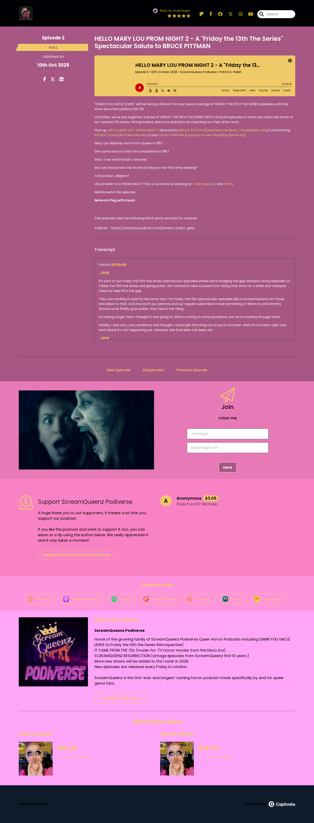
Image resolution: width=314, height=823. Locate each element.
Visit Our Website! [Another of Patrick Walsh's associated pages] (75, 757)
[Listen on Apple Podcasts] (82, 599)
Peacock (208, 184)
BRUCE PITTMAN (192, 130)
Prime (228, 184)
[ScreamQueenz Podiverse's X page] (228, 14)
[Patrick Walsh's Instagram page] (69, 748)
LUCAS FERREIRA (171, 135)
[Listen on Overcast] (199, 599)
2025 (105, 273)
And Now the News (222, 130)
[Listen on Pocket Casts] (160, 599)
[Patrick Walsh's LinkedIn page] (74, 748)
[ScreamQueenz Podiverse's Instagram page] (238, 14)
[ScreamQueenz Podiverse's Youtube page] (248, 14)
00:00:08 (118, 264)
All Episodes (153, 369)
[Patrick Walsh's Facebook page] (59, 748)
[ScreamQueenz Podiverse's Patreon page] (201, 14)
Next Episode (118, 369)
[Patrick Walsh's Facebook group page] (64, 748)
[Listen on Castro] (233, 599)
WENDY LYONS (105, 135)
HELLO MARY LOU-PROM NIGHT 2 (133, 130)
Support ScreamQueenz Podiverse (76, 554)
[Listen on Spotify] (122, 599)
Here (227, 467)
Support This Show (121, 698)
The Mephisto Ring (253, 130)
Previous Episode (191, 369)
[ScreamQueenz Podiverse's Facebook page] (208, 14)
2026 (105, 338)
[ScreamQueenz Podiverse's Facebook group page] (218, 14)
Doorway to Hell (198, 135)
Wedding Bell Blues (228, 135)
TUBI (196, 184)
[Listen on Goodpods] (268, 599)
